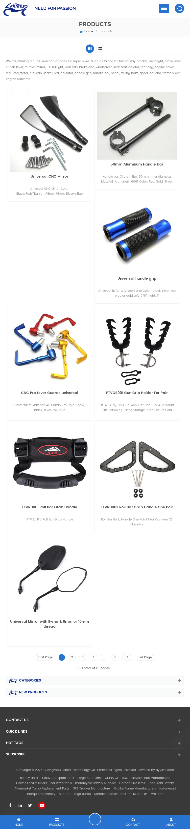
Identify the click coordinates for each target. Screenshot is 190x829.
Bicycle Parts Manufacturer (150, 778)
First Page (45, 657)
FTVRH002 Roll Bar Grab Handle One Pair (137, 507)
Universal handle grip (137, 278)
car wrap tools (61, 783)
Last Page (145, 657)
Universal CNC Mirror (49, 176)
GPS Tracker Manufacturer (92, 788)
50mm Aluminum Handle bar (137, 164)
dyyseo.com (165, 770)
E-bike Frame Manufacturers (135, 788)
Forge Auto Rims (89, 778)
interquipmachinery (40, 794)
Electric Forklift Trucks (31, 783)
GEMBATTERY (138, 794)
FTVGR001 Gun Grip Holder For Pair (137, 393)
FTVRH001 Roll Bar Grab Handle (49, 507)
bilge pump (82, 794)
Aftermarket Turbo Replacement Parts (41, 788)
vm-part (157, 794)
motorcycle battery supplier (95, 783)
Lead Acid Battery (161, 783)
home (86, 31)
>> (127, 657)
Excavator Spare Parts (58, 778)
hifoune (64, 794)
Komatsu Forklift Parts (110, 794)
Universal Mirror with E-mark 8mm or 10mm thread (49, 624)
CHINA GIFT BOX (116, 778)
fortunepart (167, 788)
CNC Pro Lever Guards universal (49, 393)
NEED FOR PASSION (55, 8)
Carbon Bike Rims (132, 783)
